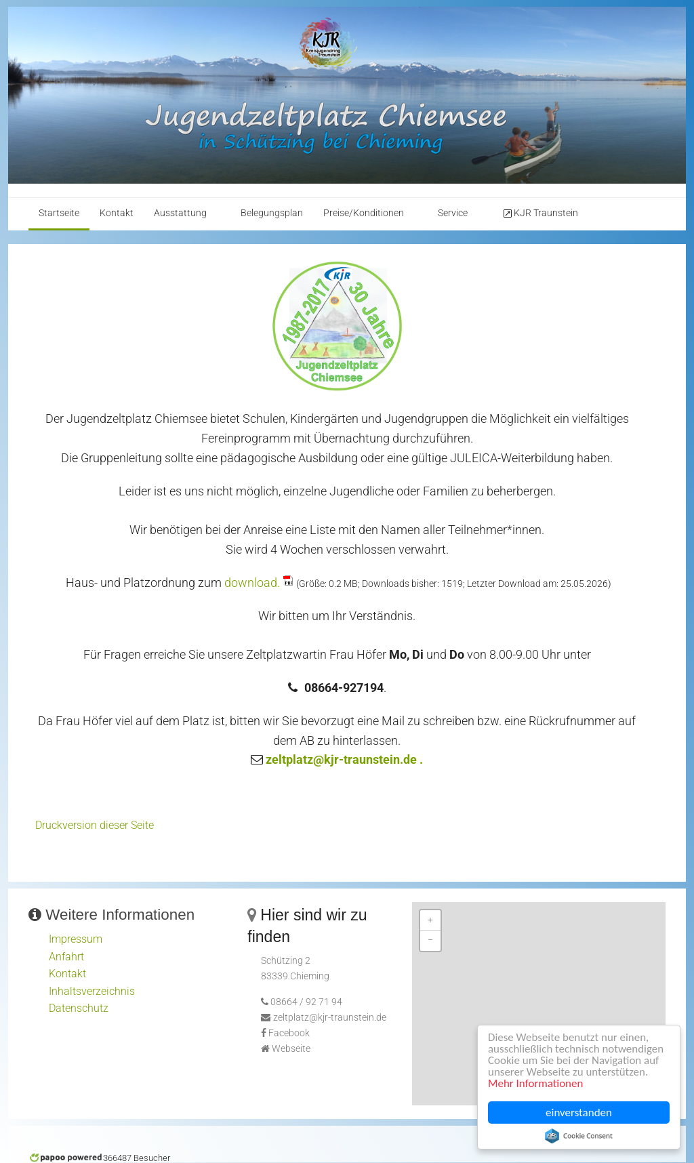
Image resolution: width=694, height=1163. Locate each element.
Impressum (75, 939)
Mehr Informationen (536, 1084)
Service (453, 213)
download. (252, 582)
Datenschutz (78, 1008)
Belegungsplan (272, 213)
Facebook (289, 1033)
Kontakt (117, 213)
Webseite (291, 1049)
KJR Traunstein (540, 213)
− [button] (430, 940)
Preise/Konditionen (363, 213)
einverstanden (579, 1112)
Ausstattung (180, 213)
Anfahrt (66, 956)
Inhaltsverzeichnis (92, 991)
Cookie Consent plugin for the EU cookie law (579, 1135)
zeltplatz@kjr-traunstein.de (329, 1017)
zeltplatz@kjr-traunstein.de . (344, 759)
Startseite (59, 213)
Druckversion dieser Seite (94, 825)
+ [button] (430, 920)
